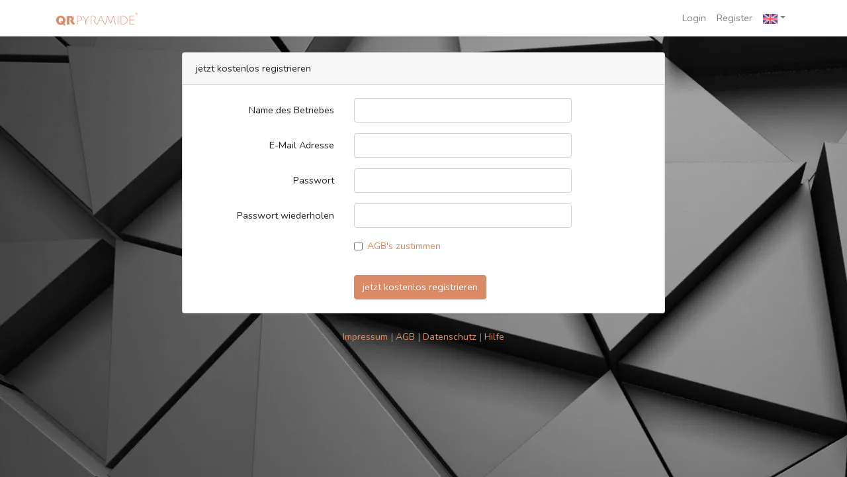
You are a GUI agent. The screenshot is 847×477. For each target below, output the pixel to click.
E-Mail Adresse (301, 145)
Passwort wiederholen (285, 215)
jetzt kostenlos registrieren (420, 286)
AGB (407, 336)
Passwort (313, 180)
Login (694, 18)
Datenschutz (451, 336)
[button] (774, 18)
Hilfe (494, 336)
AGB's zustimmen (404, 245)
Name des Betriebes (291, 110)
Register (734, 18)
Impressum (366, 336)
